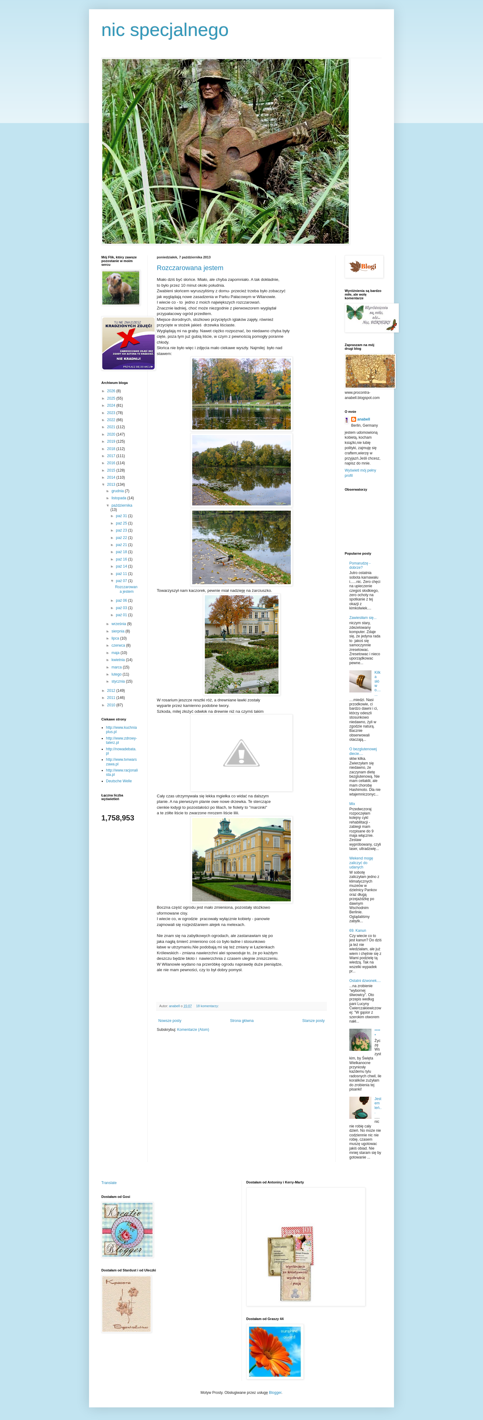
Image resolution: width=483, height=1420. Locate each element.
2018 (111, 449)
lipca (116, 638)
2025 (111, 398)
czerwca (119, 645)
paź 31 (122, 516)
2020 (111, 434)
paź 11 (122, 574)
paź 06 (122, 600)
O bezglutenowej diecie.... (363, 751)
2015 (111, 470)
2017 (111, 456)
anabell (363, 419)
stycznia (119, 681)
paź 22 (122, 538)
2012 (111, 690)
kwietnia (119, 660)
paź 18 (122, 552)
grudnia (118, 491)
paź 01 (122, 615)
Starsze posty (313, 1021)
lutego (117, 674)
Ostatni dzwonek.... (365, 981)
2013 (111, 484)
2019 (111, 441)
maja (116, 653)
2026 (111, 391)
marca (117, 667)
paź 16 (122, 559)
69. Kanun (357, 930)
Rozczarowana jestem (190, 268)
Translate (109, 1183)
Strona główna (242, 1021)
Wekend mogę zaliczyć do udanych (361, 862)
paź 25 (122, 523)
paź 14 (122, 566)
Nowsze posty (169, 1021)
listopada (119, 498)
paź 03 (122, 608)
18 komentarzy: (208, 1006)
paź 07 (122, 581)
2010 (111, 705)
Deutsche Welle (119, 781)
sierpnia (118, 631)
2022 (111, 420)
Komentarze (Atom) (193, 1029)
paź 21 (122, 545)
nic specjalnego (165, 29)
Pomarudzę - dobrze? (360, 565)
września (119, 624)
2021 (111, 427)
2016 (111, 463)
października (122, 505)
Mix (352, 804)
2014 (111, 477)
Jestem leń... (378, 1105)
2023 (111, 413)
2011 (111, 698)
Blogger (275, 1392)
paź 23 (122, 530)
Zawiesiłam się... (363, 618)
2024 (111, 405)
